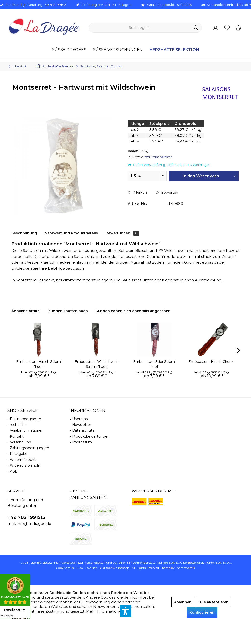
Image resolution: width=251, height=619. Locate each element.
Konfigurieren (201, 612)
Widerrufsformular (25, 465)
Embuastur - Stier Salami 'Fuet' (154, 364)
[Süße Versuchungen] (118, 50)
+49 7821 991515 (26, 517)
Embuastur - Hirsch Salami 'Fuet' (39, 364)
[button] (125, 611)
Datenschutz (83, 430)
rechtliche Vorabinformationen (27, 427)
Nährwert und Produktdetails (71, 233)
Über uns (80, 419)
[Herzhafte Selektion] (174, 50)
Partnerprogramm (25, 419)
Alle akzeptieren (214, 602)
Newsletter (81, 424)
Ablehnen (183, 602)
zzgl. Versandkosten (158, 157)
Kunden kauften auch (68, 311)
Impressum (82, 442)
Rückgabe (18, 453)
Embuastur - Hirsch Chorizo (212, 362)
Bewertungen (122, 233)
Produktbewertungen (91, 436)
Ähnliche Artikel (25, 311)
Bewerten (166, 192)
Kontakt (17, 436)
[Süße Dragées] (69, 50)
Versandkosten (95, 562)
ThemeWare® (185, 568)
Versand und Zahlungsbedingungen (29, 445)
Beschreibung (24, 233)
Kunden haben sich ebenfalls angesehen (133, 311)
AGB (14, 471)
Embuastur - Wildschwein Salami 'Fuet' (97, 364)
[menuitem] (238, 28)
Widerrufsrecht (23, 459)
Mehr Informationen (105, 611)
